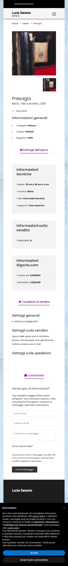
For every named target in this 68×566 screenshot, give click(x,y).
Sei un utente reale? (22, 446)
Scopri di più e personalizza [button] (34, 560)
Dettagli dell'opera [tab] (34, 150)
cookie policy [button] (13, 528)
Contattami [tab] (34, 375)
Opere (25, 24)
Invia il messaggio (25, 469)
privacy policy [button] (39, 516)
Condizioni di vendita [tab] (34, 302)
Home (15, 24)
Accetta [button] (34, 553)
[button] (64, 507)
